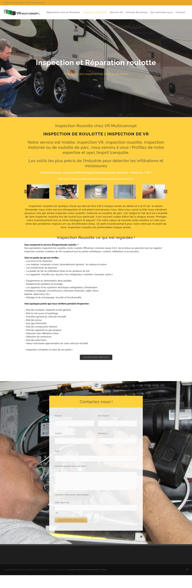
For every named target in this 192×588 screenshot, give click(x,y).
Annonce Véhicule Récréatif (89, 570)
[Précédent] (26, 191)
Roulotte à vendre (74, 570)
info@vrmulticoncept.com (35, 3)
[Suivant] (165, 191)
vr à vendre (102, 570)
